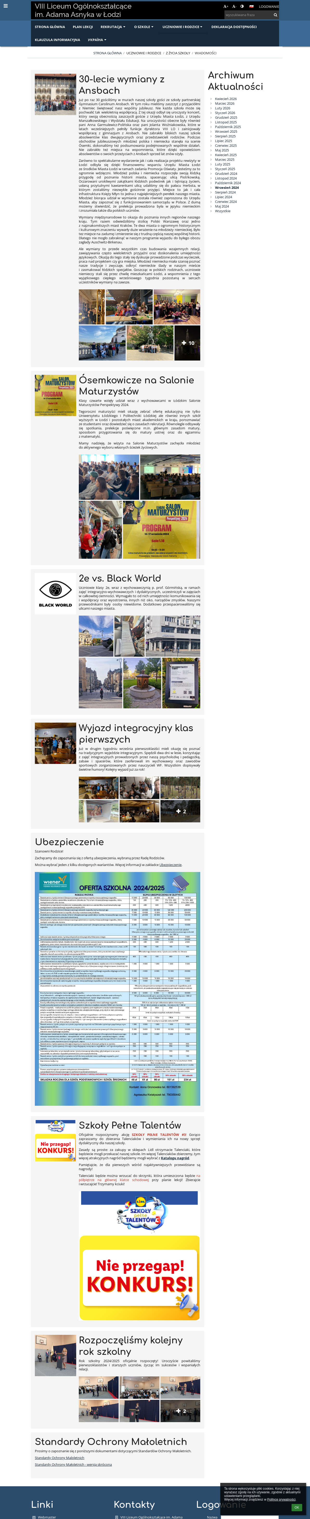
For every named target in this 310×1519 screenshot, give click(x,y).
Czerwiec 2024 (226, 201)
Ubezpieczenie (170, 864)
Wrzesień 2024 (227, 187)
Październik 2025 (228, 126)
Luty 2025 (222, 164)
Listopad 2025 (226, 122)
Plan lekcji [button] (83, 26)
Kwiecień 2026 (226, 98)
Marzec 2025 (224, 159)
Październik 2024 (228, 183)
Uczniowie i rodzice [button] (183, 26)
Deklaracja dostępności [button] (234, 26)
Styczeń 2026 (225, 112)
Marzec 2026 (224, 103)
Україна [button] (97, 39)
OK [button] (297, 1507)
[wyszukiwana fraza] (251, 14)
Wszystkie (222, 211)
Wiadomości (206, 53)
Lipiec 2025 (223, 140)
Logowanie (269, 6)
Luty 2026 (222, 108)
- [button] (234, 6)
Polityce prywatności (281, 1499)
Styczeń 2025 (225, 168)
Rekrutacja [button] (113, 26)
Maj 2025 (222, 150)
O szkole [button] (144, 26)
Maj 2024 (222, 206)
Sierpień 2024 (225, 192)
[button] (251, 6)
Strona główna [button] (50, 26)
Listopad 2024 (226, 178)
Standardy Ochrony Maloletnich (59, 1457)
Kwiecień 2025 (226, 154)
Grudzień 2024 (226, 173)
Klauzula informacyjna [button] (57, 39)
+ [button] (225, 6)
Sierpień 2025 (225, 136)
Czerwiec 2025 (226, 145)
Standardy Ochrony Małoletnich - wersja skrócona (73, 1464)
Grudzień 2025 (226, 117)
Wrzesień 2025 (226, 131)
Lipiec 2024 (223, 197)
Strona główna (107, 53)
